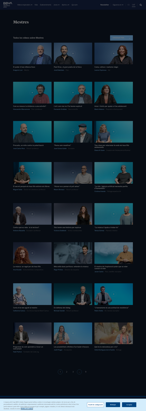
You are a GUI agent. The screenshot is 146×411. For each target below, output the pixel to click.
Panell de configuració (95, 406)
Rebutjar (113, 406)
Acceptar (129, 406)
